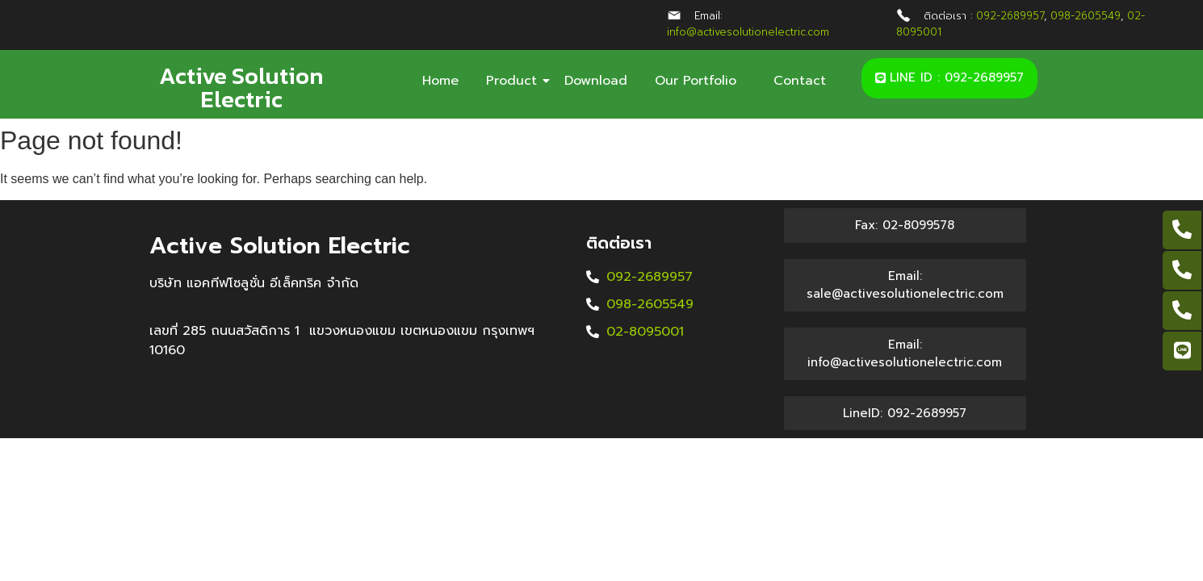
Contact (799, 80)
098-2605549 (1085, 15)
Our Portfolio (700, 80)
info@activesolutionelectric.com (748, 32)
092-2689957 (1010, 15)
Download (595, 80)
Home (440, 80)
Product (514, 80)
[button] (949, 78)
